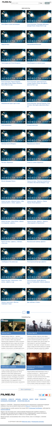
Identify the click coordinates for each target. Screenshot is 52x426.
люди (36, 399)
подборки (43, 399)
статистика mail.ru (23, 401)
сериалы (25, 399)
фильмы (18, 399)
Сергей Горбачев (5, 409)
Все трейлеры (26, 389)
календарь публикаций (8, 401)
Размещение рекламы (38, 421)
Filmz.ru (28, 406)
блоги (31, 399)
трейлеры (4, 399)
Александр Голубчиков (35, 408)
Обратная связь (26, 421)
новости (11, 399)
